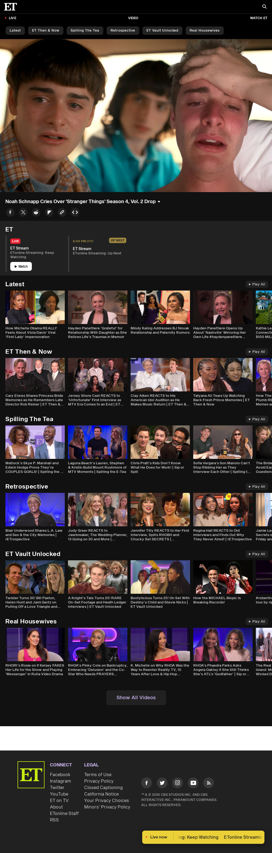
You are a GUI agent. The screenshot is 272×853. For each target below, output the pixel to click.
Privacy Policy (99, 781)
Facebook (60, 775)
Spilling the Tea (85, 30)
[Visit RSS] (208, 783)
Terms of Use (97, 775)
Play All (257, 284)
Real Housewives (205, 30)
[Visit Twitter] (162, 783)
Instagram (60, 781)
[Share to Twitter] (23, 213)
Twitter (57, 787)
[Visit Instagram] (177, 783)
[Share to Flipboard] (49, 213)
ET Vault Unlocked (162, 30)
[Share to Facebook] (10, 213)
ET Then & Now (45, 30)
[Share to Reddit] (36, 213)
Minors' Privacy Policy (107, 807)
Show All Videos (136, 697)
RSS (54, 820)
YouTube (59, 794)
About (56, 807)
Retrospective (123, 30)
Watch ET (258, 18)
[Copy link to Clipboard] (62, 213)
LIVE (12, 18)
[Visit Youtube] (193, 783)
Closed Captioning (103, 787)
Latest (15, 30)
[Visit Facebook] (146, 783)
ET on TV (59, 800)
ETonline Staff (64, 813)
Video (133, 18)
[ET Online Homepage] (12, 6)
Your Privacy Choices (106, 800)
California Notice (101, 794)
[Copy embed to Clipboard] (75, 213)
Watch (21, 266)
